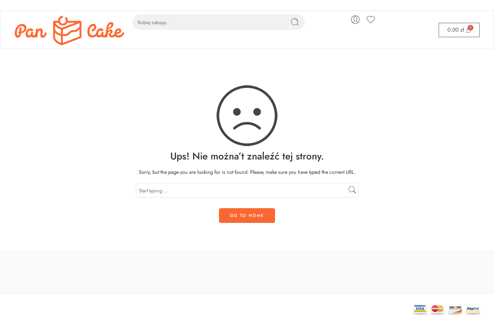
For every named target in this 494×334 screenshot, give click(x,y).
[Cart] (459, 30)
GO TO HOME (247, 215)
